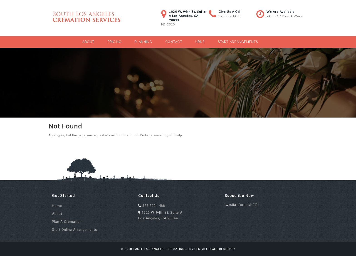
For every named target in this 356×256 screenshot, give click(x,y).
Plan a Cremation (67, 222)
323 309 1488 (229, 16)
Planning (143, 42)
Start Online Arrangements (74, 230)
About (88, 42)
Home (57, 206)
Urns (200, 42)
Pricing (114, 42)
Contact (173, 42)
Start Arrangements (238, 42)
